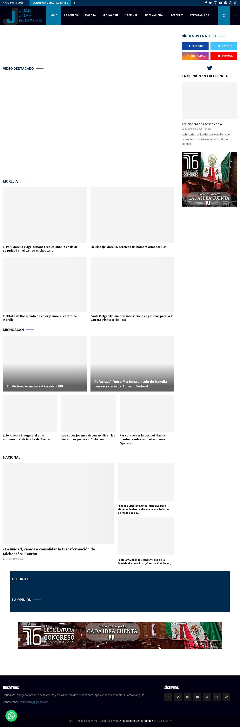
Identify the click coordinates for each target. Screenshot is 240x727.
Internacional (154, 15)
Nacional (131, 15)
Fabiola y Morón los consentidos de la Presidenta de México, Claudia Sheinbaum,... (145, 562)
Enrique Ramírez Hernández (135, 720)
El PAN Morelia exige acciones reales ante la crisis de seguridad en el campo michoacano (40, 248)
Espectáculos (199, 15)
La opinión (21, 600)
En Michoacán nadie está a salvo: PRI (35, 386)
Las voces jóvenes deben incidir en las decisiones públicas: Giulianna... (88, 437)
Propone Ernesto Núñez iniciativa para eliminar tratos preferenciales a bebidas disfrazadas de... (143, 509)
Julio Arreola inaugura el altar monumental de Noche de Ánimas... (28, 437)
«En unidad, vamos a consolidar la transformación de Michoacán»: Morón (49, 551)
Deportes (177, 15)
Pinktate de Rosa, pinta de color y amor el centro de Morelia (40, 318)
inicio (53, 15)
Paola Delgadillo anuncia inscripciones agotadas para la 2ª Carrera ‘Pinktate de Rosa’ (131, 318)
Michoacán (110, 15)
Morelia (90, 15)
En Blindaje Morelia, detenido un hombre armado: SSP (128, 247)
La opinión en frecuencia (205, 76)
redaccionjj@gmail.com (34, 702)
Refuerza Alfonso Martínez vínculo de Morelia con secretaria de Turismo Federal (130, 384)
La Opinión (71, 15)
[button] (11, 716)
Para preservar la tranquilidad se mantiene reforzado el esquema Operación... (143, 439)
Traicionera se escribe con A (202, 124)
